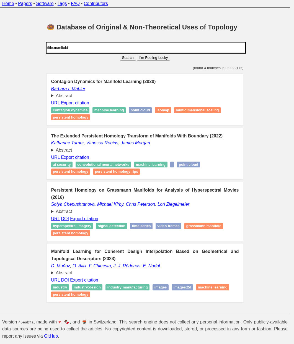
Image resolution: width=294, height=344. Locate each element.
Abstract (64, 95)
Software (44, 3)
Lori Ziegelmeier (173, 204)
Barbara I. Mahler (68, 88)
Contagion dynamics (70, 110)
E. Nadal (151, 265)
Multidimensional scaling (197, 110)
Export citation (75, 103)
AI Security (62, 164)
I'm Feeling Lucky (153, 58)
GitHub (51, 336)
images (160, 287)
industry (60, 287)
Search (128, 58)
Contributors (96, 3)
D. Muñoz (60, 265)
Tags (62, 3)
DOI (65, 218)
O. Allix (79, 265)
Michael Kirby (110, 204)
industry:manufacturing (127, 287)
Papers (25, 3)
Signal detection (111, 226)
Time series (141, 226)
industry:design (87, 287)
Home (8, 3)
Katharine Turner (67, 142)
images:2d (182, 287)
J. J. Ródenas (127, 265)
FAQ (75, 3)
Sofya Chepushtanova (73, 204)
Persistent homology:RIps (116, 172)
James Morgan (135, 142)
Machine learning (109, 110)
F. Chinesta (100, 265)
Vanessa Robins (102, 142)
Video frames (169, 226)
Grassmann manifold (203, 226)
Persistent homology (70, 117)
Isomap (163, 110)
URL (55, 103)
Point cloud (140, 110)
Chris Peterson (140, 204)
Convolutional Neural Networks (103, 164)
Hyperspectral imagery (72, 226)
